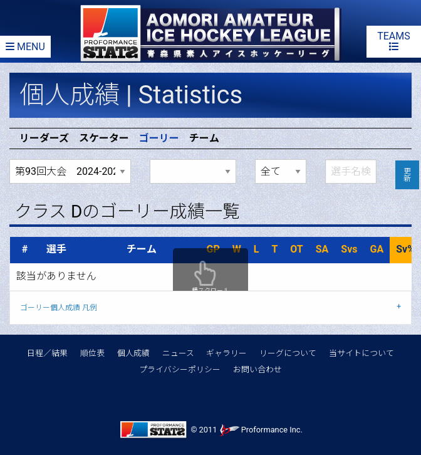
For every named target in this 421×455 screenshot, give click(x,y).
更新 (407, 175)
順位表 (92, 353)
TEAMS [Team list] (393, 40)
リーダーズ (44, 138)
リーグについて (287, 353)
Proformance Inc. (261, 429)
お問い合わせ (257, 369)
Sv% (405, 249)
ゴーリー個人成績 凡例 (58, 307)
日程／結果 (47, 353)
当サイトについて (361, 353)
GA (377, 249)
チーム (204, 138)
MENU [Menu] (25, 47)
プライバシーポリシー (180, 369)
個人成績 (133, 353)
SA (322, 249)
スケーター (104, 138)
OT (296, 249)
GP (213, 249)
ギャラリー (226, 353)
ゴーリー (159, 138)
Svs (349, 249)
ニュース (178, 353)
